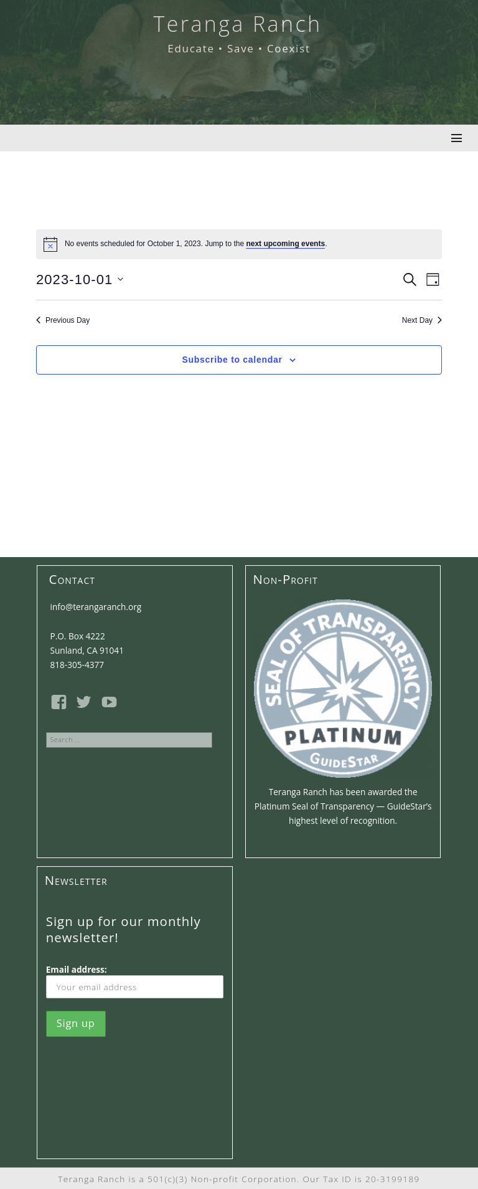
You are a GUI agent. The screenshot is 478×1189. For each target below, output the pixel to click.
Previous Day (63, 320)
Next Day (422, 320)
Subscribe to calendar (232, 360)
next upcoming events (285, 243)
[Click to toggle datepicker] (80, 279)
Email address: (134, 980)
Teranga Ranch (237, 23)
